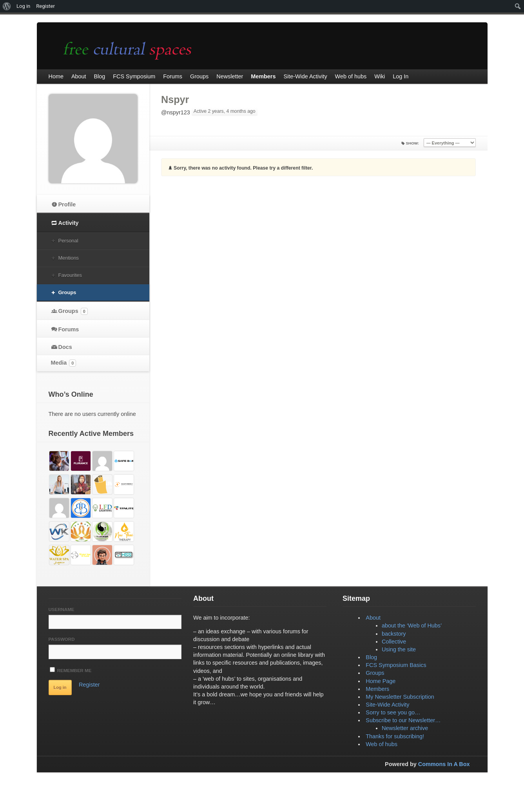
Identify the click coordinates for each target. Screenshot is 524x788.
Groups (67, 292)
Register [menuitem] (45, 6)
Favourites (70, 275)
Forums (68, 329)
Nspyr (175, 99)
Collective (394, 641)
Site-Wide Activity (387, 704)
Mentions (68, 258)
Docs (65, 347)
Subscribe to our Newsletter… (403, 720)
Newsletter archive (405, 728)
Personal (68, 241)
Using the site (399, 649)
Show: (412, 143)
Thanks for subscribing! (395, 736)
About (373, 617)
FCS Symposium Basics (396, 665)
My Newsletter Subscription (400, 697)
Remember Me (71, 670)
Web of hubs (381, 744)
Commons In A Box (444, 764)
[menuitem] (7, 6)
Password (62, 639)
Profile (67, 204)
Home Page (380, 681)
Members (377, 689)
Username (61, 609)
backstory (394, 634)
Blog (371, 657)
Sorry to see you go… (393, 712)
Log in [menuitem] (23, 6)
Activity (68, 223)
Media (63, 363)
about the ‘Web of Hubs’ (412, 625)
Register (89, 684)
